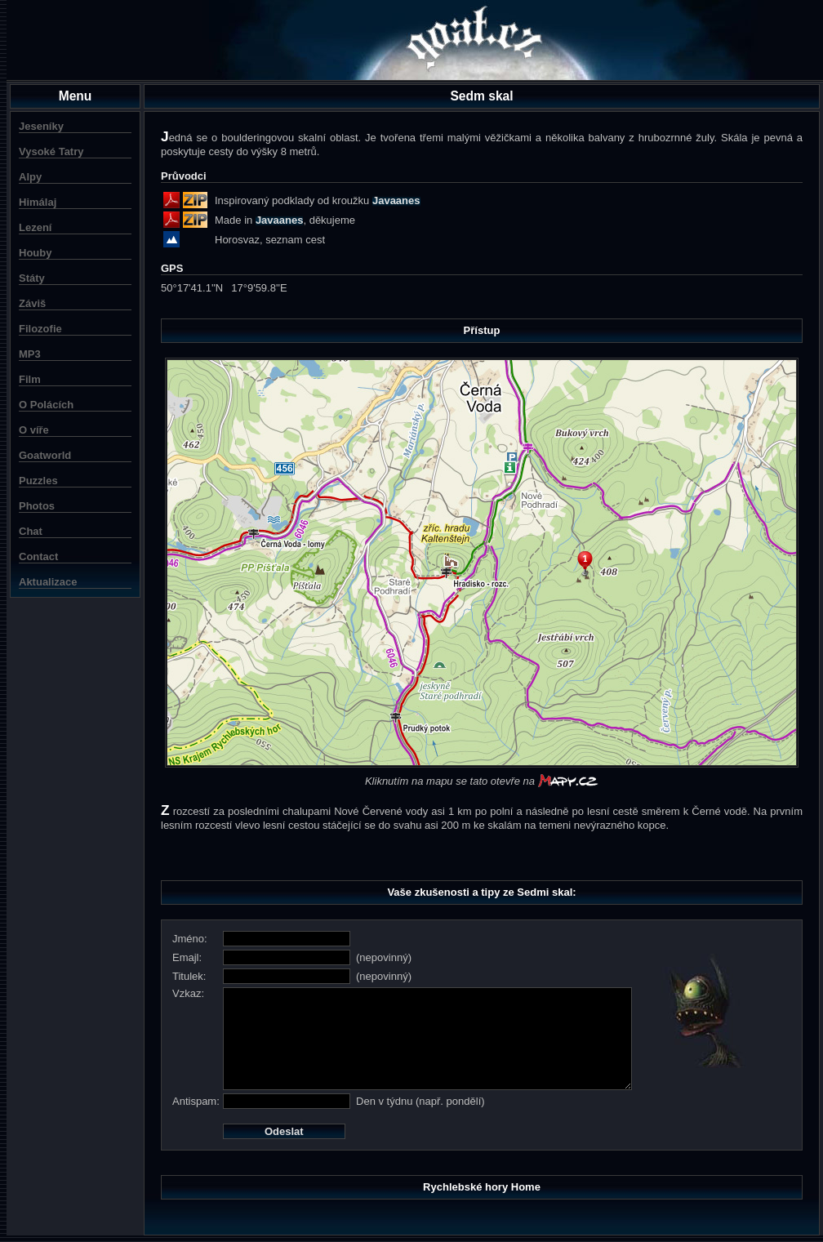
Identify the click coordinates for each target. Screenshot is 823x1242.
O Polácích (46, 404)
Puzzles (38, 480)
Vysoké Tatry (51, 151)
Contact (38, 556)
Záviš (32, 303)
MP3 (30, 354)
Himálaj (37, 202)
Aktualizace (48, 582)
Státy (32, 278)
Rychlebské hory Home (482, 1187)
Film (30, 379)
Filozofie (40, 329)
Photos (37, 506)
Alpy (30, 177)
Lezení (35, 227)
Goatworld (45, 455)
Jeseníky (41, 126)
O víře (34, 430)
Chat (30, 531)
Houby (35, 253)
